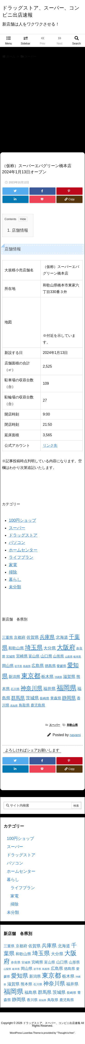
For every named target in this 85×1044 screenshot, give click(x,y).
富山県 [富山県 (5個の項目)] (34, 656)
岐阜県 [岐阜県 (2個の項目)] (77, 656)
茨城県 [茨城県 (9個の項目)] (32, 698)
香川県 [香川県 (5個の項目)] (32, 1000)
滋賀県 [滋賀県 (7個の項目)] (69, 676)
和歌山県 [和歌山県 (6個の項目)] (16, 648)
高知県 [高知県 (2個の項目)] (14, 705)
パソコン (17, 542)
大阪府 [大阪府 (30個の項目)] (66, 647)
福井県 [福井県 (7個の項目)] (49, 688)
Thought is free (66, 1032)
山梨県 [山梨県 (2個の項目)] (69, 656)
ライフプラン (21, 557)
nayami (75, 735)
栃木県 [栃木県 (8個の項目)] (47, 676)
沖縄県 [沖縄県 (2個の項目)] (58, 677)
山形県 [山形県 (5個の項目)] (58, 656)
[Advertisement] (42, 107)
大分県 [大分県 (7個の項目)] (50, 648)
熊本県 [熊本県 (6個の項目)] (26, 984)
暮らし (15, 579)
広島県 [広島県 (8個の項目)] (38, 665)
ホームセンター (23, 550)
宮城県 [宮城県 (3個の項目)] (10, 656)
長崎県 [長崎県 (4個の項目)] (44, 698)
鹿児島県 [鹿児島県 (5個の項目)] (38, 705)
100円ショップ (22, 520)
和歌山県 (72, 725)
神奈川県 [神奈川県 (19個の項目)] (31, 688)
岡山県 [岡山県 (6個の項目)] (8, 666)
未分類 (15, 587)
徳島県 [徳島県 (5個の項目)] (50, 666)
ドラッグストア (23, 535)
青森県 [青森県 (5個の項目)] (55, 698)
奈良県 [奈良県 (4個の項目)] (15, 962)
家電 (13, 565)
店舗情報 (17, 230)
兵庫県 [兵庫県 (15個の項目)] (47, 637)
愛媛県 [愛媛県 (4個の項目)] (61, 666)
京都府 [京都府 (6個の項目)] (19, 637)
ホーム (10, 56)
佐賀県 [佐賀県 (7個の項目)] (33, 637)
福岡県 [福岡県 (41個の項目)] (66, 687)
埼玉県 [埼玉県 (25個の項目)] (34, 647)
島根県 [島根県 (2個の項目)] (27, 666)
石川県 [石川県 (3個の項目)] (15, 689)
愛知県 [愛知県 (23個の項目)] (19, 975)
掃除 (13, 572)
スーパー (30, 56)
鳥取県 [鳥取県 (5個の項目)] (24, 705)
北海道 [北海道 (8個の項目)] (62, 637)
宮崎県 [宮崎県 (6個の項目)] (22, 656)
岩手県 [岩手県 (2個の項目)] (18, 666)
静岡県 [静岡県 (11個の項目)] (69, 697)
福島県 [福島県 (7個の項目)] (30, 992)
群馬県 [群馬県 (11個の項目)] (18, 697)
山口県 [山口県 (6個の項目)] (46, 656)
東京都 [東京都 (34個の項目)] (30, 675)
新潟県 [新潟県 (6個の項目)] (14, 677)
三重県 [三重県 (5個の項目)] (7, 637)
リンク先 (50, 445)
